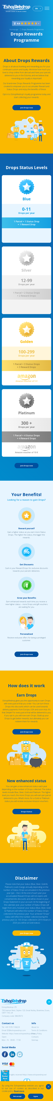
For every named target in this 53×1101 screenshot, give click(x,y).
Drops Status (26, 811)
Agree (35, 1096)
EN (36, 8)
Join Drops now (26, 108)
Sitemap (34, 1040)
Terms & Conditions (39, 1030)
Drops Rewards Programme (33, 29)
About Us (35, 1027)
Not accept (17, 1096)
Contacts (35, 1037)
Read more (19, 1091)
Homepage (13, 29)
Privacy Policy (36, 1033)
